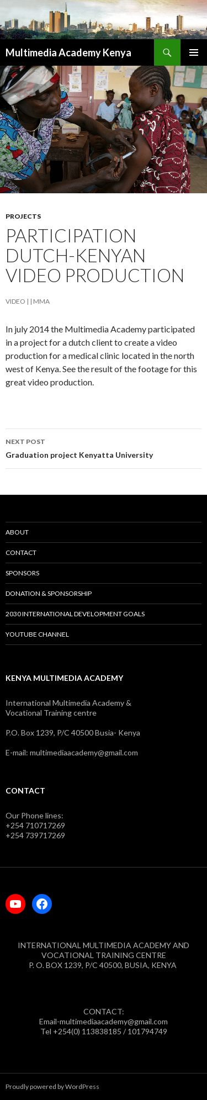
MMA (41, 301)
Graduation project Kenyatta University (103, 447)
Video (15, 301)
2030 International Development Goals (75, 614)
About (17, 532)
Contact (21, 552)
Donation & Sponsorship (49, 593)
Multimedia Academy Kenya (68, 52)
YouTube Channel (37, 634)
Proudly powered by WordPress (52, 1086)
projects (23, 216)
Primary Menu (194, 52)
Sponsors (22, 573)
